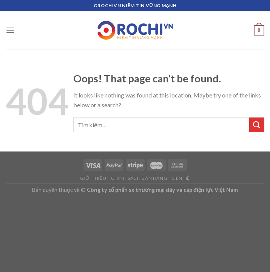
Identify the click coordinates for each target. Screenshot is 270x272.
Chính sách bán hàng (139, 178)
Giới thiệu (93, 178)
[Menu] (10, 30)
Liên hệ (181, 178)
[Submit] (256, 124)
